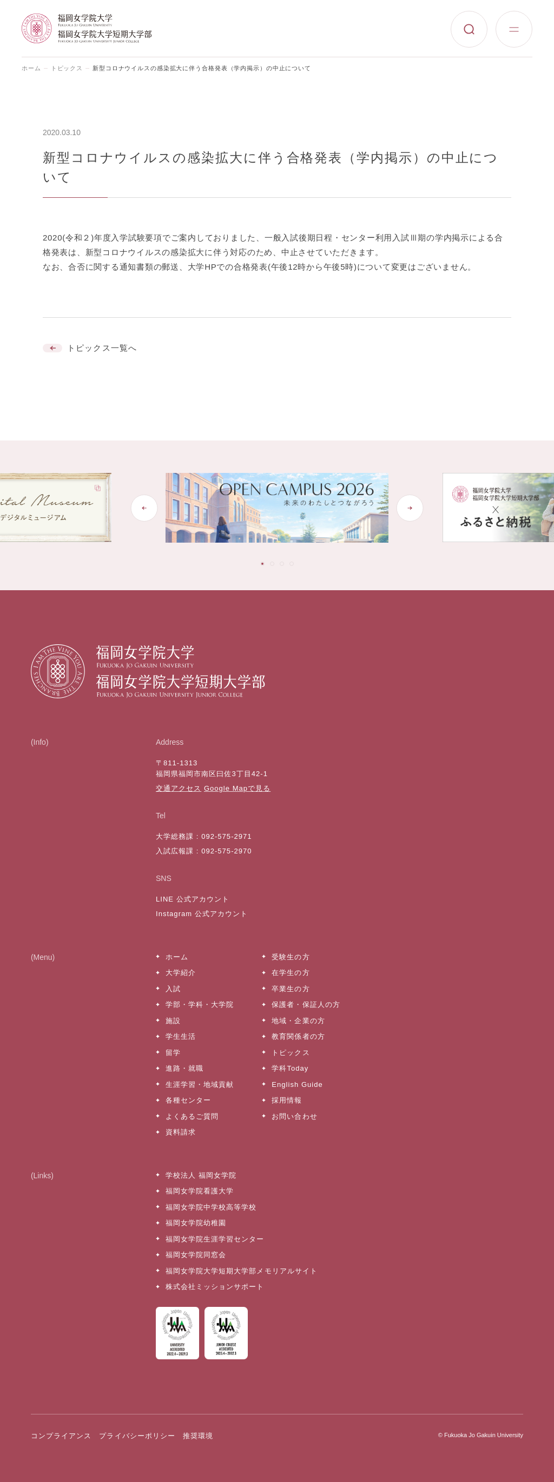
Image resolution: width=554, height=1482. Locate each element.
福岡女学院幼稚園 (196, 1223)
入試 (173, 989)
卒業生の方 (290, 989)
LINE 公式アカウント (192, 899)
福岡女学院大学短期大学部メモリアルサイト (242, 1271)
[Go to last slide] (144, 508)
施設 (173, 1021)
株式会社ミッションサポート (215, 1287)
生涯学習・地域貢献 (200, 1084)
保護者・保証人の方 (306, 1004)
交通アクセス (178, 788)
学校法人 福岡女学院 (201, 1175)
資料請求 (181, 1132)
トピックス (67, 68)
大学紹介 (181, 973)
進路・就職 (184, 1068)
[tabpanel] (277, 508)
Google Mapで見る (237, 788)
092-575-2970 (226, 851)
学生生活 (181, 1036)
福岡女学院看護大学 (200, 1191)
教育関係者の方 (298, 1036)
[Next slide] (409, 508)
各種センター (188, 1100)
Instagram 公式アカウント (202, 914)
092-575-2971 (226, 836)
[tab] (262, 564)
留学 (173, 1053)
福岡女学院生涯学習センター (215, 1239)
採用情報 (287, 1100)
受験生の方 (290, 957)
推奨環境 (198, 1436)
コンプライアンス (61, 1436)
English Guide (297, 1084)
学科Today (290, 1068)
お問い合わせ (294, 1116)
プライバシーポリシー (137, 1436)
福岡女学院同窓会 (196, 1255)
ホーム (31, 68)
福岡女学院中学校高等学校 (211, 1207)
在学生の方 (290, 973)
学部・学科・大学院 (200, 1004)
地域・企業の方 (298, 1021)
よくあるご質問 (192, 1116)
